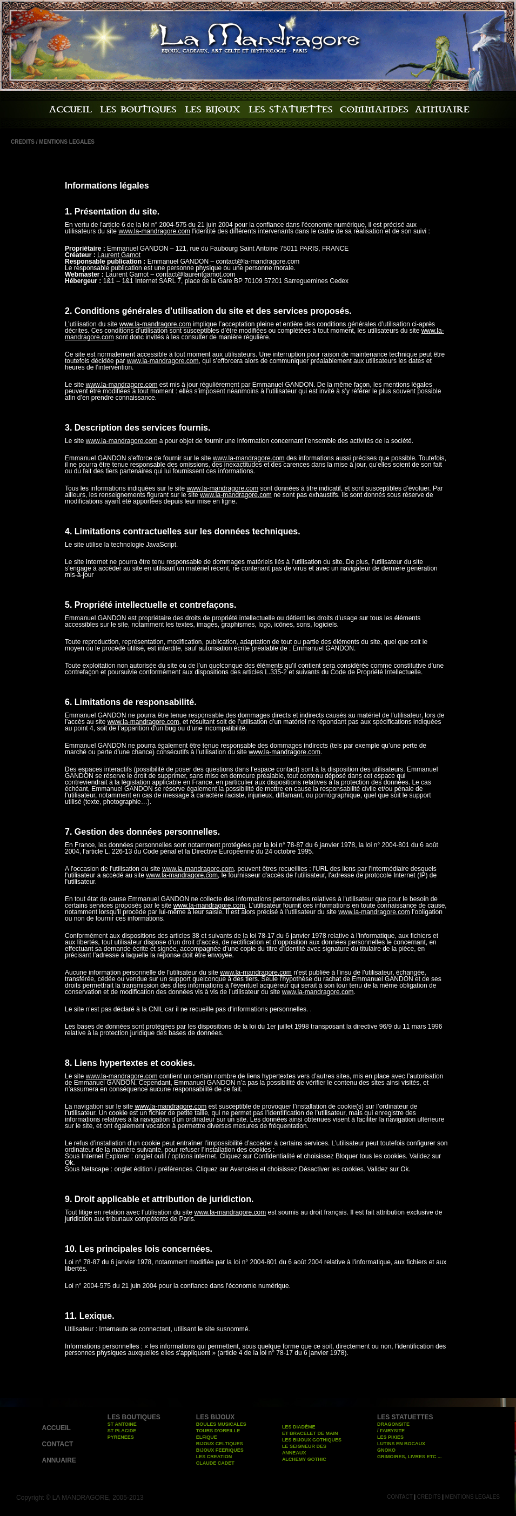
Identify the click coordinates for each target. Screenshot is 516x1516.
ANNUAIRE (59, 1460)
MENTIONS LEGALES (472, 1497)
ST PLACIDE (122, 1430)
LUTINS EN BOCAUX (401, 1443)
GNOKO (386, 1450)
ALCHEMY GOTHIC (304, 1459)
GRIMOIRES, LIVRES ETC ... (409, 1456)
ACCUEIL (56, 1428)
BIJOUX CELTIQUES (219, 1443)
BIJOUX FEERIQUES (220, 1450)
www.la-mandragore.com (154, 231)
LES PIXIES (390, 1437)
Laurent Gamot (118, 255)
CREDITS (429, 1497)
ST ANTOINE (122, 1424)
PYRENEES (121, 1437)
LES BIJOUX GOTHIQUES (311, 1440)
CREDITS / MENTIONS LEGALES (53, 142)
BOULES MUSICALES (221, 1424)
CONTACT (57, 1444)
